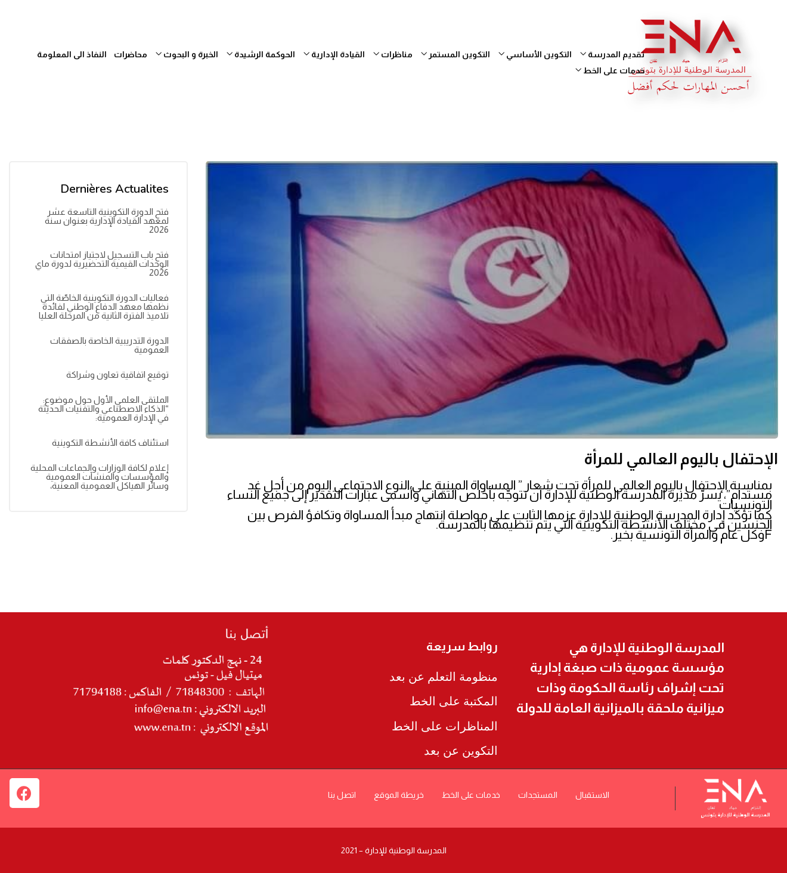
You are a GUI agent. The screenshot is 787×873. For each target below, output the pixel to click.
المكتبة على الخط (454, 701)
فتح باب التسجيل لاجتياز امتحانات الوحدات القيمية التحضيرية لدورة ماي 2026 (102, 263)
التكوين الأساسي (535, 54)
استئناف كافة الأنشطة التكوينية (110, 442)
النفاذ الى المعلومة (72, 54)
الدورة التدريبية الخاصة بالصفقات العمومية (109, 345)
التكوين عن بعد (461, 750)
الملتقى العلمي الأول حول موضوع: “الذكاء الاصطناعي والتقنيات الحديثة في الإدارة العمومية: (103, 408)
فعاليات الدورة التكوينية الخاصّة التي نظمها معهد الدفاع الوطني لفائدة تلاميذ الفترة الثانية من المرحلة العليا (104, 306)
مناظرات (393, 54)
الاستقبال (592, 795)
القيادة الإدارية (334, 54)
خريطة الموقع (399, 795)
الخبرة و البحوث (187, 54)
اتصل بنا (342, 795)
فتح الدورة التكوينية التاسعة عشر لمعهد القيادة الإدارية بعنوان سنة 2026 (107, 220)
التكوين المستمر (455, 54)
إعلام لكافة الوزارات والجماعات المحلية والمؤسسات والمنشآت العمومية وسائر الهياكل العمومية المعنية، (99, 476)
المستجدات (537, 795)
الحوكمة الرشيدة (261, 54)
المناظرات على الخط (445, 726)
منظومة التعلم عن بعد (443, 676)
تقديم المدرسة (612, 54)
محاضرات (130, 54)
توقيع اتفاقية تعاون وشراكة (117, 374)
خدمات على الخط (610, 70)
